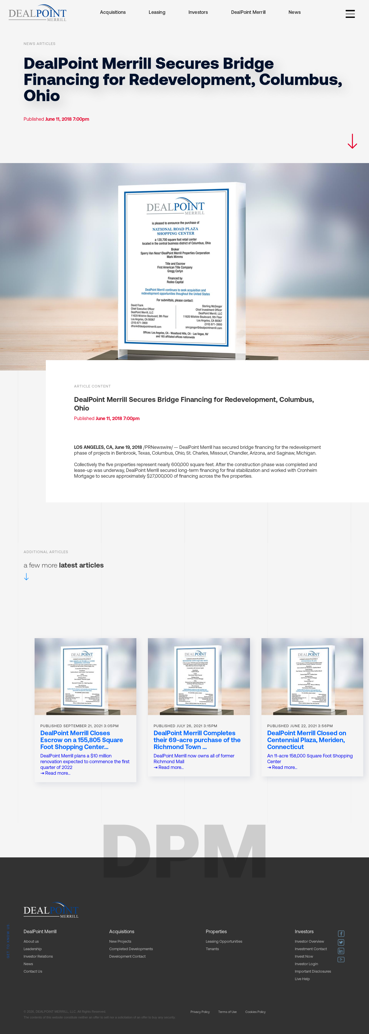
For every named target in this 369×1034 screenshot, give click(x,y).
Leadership (33, 949)
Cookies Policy (255, 1012)
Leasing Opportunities (224, 942)
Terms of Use (227, 1012)
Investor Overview (309, 942)
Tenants (212, 949)
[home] (37, 12)
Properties (216, 932)
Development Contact (127, 957)
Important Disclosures (313, 971)
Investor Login (306, 964)
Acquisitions (113, 12)
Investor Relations (38, 957)
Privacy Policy (200, 1012)
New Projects (120, 942)
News (295, 12)
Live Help (302, 979)
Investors (198, 12)
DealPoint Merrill (248, 12)
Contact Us (33, 971)
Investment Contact (311, 949)
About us (31, 942)
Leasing (157, 12)
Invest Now (304, 957)
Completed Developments (131, 949)
